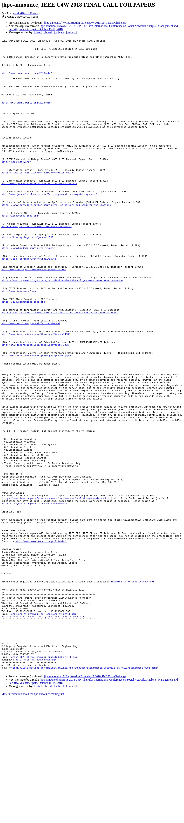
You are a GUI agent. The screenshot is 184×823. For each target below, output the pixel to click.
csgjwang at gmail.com (61, 729)
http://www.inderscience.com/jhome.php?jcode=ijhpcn (36, 419)
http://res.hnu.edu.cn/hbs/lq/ (35, 784)
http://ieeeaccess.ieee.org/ (20, 251)
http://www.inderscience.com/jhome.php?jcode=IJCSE (35, 393)
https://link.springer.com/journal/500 (27, 277)
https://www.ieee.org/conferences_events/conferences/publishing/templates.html (57, 590)
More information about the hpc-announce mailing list (32, 819)
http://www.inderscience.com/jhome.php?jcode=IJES (35, 406)
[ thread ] (48, 32)
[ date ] (38, 32)
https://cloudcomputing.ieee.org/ (23, 354)
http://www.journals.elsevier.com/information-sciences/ (39, 212)
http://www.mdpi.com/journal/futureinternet (30, 380)
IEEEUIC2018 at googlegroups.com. (133, 690)
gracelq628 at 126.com (25, 13)
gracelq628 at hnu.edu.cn (28, 780)
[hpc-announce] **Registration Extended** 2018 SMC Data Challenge (85, 22)
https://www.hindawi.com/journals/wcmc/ (28, 289)
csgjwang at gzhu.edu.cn (27, 729)
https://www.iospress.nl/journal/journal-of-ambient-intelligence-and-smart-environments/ (62, 328)
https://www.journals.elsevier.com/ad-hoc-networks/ (36, 264)
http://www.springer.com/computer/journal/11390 (33, 315)
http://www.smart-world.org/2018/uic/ (26, 115)
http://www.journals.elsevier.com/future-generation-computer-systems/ (49, 225)
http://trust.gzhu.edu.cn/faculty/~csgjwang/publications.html (43, 732)
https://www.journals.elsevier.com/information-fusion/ (38, 199)
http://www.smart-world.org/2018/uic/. (41, 641)
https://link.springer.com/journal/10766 (28, 302)
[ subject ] (60, 32)
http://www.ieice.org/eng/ (18, 341)
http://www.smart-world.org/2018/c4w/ (26, 80)
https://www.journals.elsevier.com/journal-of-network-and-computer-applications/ (56, 238)
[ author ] (71, 32)
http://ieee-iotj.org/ (16, 186)
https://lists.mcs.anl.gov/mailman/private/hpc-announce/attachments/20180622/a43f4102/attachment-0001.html (83, 793)
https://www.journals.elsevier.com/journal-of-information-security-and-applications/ (59, 367)
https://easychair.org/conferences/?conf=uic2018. (35, 596)
